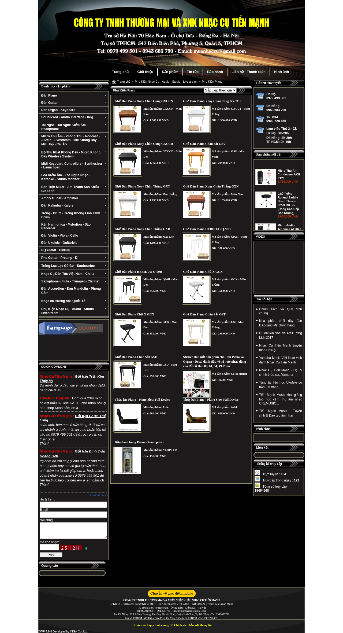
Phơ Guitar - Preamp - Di (74, 258)
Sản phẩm (170, 72)
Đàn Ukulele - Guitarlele (74, 243)
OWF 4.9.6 (45, 631)
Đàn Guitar (74, 103)
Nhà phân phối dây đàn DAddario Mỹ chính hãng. (280, 323)
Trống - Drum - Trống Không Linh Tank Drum (74, 215)
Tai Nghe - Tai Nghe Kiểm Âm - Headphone (74, 127)
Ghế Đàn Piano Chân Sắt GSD (136, 357)
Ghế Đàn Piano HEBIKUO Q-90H (207, 229)
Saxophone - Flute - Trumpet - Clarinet (74, 281)
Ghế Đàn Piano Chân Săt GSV (204, 144)
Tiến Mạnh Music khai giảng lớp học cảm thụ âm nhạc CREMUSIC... (280, 399)
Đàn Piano (74, 95)
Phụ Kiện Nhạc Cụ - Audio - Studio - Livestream (74, 311)
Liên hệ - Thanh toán (249, 72)
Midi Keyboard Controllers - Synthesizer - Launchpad (74, 165)
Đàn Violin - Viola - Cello (74, 235)
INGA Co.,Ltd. (79, 631)
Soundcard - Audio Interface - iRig (74, 117)
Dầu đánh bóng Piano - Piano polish (139, 442)
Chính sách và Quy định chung (280, 311)
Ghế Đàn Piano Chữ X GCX (202, 272)
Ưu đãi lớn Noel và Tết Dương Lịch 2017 (280, 335)
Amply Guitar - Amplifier (74, 198)
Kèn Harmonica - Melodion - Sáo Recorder (74, 226)
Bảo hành (215, 72)
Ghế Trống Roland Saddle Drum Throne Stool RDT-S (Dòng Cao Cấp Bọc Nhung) (288, 228)
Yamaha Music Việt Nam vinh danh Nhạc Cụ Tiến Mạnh (280, 360)
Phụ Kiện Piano (212, 81)
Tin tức (193, 72)
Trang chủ (120, 72)
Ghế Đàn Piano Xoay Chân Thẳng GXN (210, 186)
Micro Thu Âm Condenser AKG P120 (289, 199)
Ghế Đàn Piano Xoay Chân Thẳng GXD (142, 229)
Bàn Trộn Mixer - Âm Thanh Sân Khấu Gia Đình (74, 189)
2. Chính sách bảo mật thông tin (191, 625)
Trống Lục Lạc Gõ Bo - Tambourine (74, 266)
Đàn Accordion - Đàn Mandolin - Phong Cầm (71, 291)
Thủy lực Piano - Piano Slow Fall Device (142, 400)
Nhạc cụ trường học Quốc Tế (74, 301)
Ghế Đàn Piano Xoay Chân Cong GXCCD (144, 144)
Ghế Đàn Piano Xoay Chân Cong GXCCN (144, 101)
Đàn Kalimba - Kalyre (74, 205)
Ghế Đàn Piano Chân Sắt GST (204, 314)
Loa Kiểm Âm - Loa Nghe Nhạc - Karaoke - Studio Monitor (74, 177)
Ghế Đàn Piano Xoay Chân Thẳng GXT (142, 186)
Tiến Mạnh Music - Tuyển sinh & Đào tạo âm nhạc (280, 413)
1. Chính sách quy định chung (150, 625)
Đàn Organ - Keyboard (74, 110)
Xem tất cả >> (99, 495)
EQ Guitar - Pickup (74, 250)
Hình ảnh (281, 72)
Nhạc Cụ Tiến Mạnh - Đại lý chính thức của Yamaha (280, 372)
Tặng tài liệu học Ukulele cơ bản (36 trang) (280, 385)
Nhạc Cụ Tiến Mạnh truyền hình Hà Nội (280, 348)
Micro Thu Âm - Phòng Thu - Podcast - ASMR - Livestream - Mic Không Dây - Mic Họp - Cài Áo (74, 140)
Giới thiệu (145, 72)
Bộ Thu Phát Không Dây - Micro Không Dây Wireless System (74, 154)
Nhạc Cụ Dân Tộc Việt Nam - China (74, 274)
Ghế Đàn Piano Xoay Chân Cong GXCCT (212, 101)
